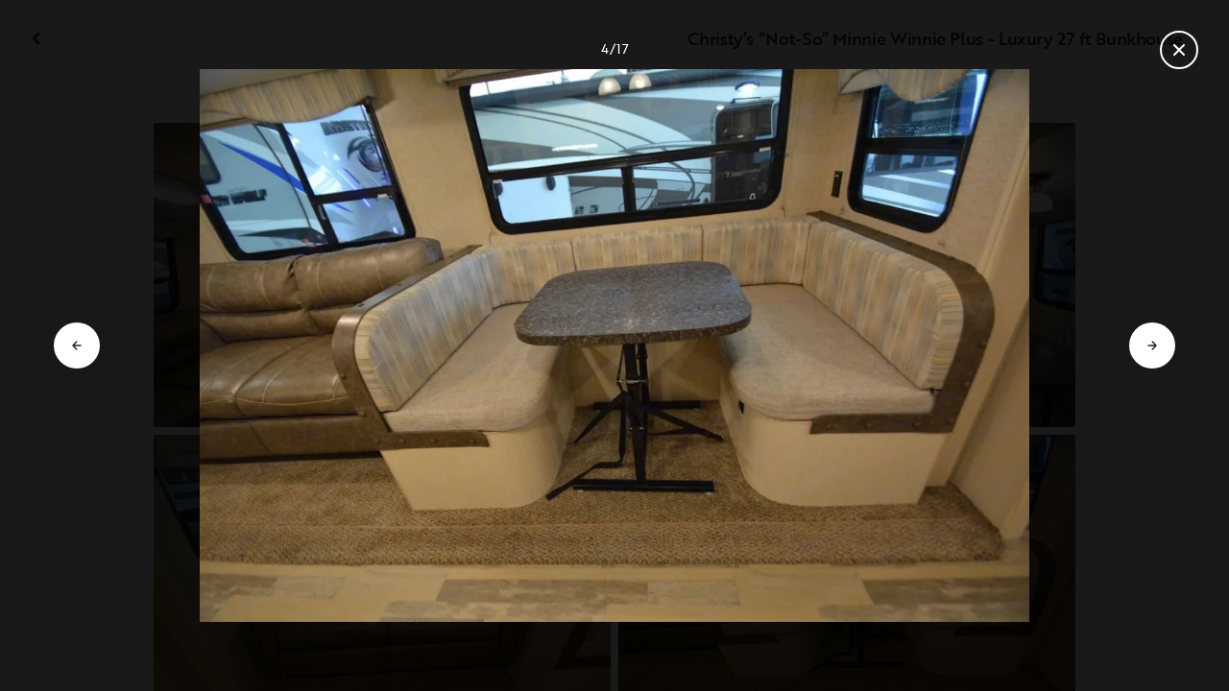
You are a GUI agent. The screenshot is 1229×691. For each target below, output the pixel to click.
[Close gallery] (1179, 50)
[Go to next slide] (1152, 345)
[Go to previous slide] (77, 345)
